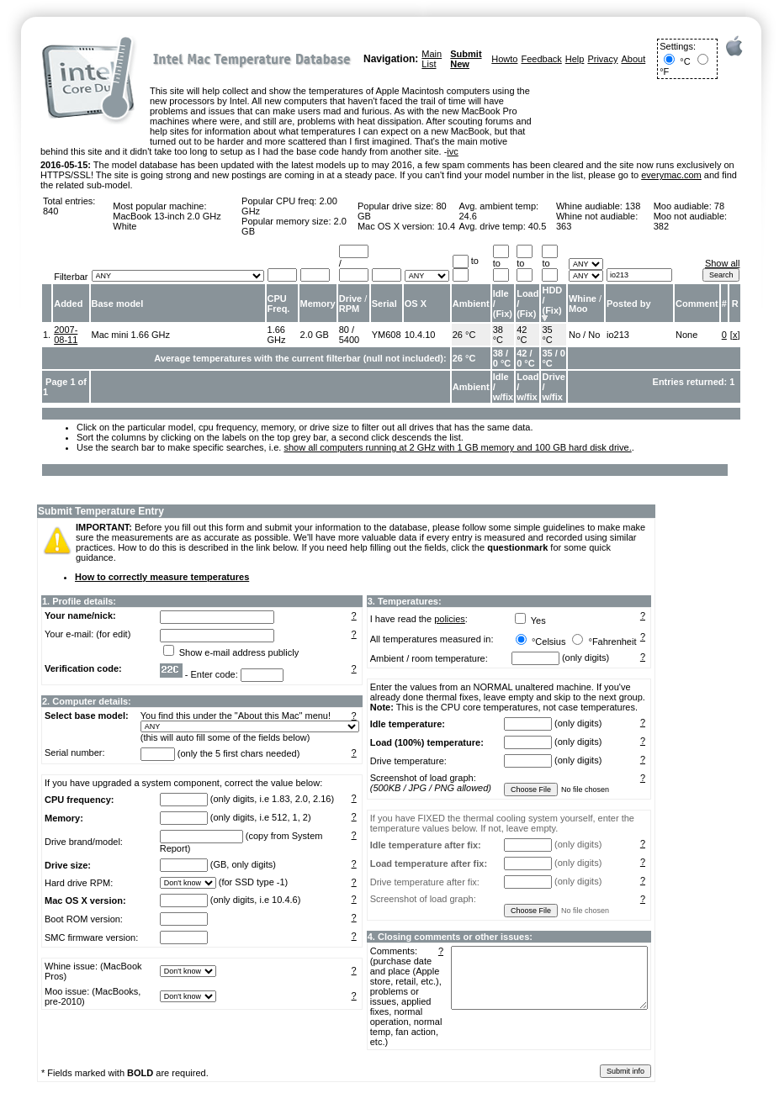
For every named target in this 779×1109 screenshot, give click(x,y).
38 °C (498, 335)
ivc (452, 151)
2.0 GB (314, 335)
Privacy (602, 59)
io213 (618, 335)
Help (575, 59)
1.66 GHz (277, 335)
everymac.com (671, 175)
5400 (349, 340)
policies (449, 619)
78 (719, 206)
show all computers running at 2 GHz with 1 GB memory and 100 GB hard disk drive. (457, 447)
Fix (502, 314)
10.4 (446, 226)
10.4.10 (420, 335)
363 (563, 226)
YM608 (386, 335)
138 (632, 206)
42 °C (522, 335)
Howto (504, 59)
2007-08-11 (65, 335)
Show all (722, 263)
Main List (431, 59)
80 (344, 330)
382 (661, 226)
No (574, 335)
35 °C (547, 335)
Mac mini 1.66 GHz (131, 335)
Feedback (541, 59)
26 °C (464, 335)
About (633, 59)
